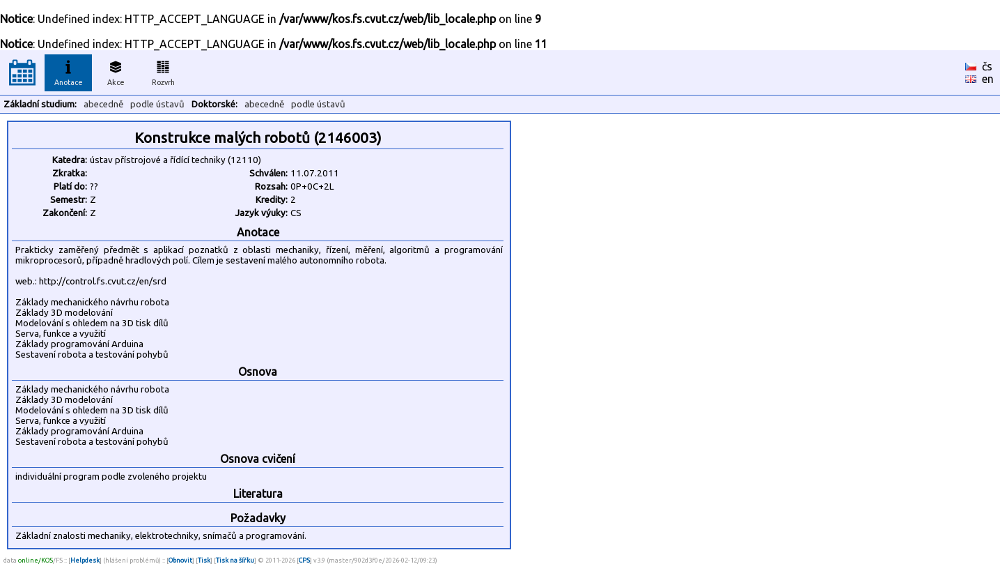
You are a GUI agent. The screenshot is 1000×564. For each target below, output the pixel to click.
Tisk (204, 560)
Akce (115, 71)
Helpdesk (85, 560)
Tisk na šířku (235, 560)
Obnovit (180, 560)
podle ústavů (157, 104)
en (988, 79)
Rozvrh (163, 71)
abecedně (103, 104)
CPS (304, 560)
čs (987, 66)
